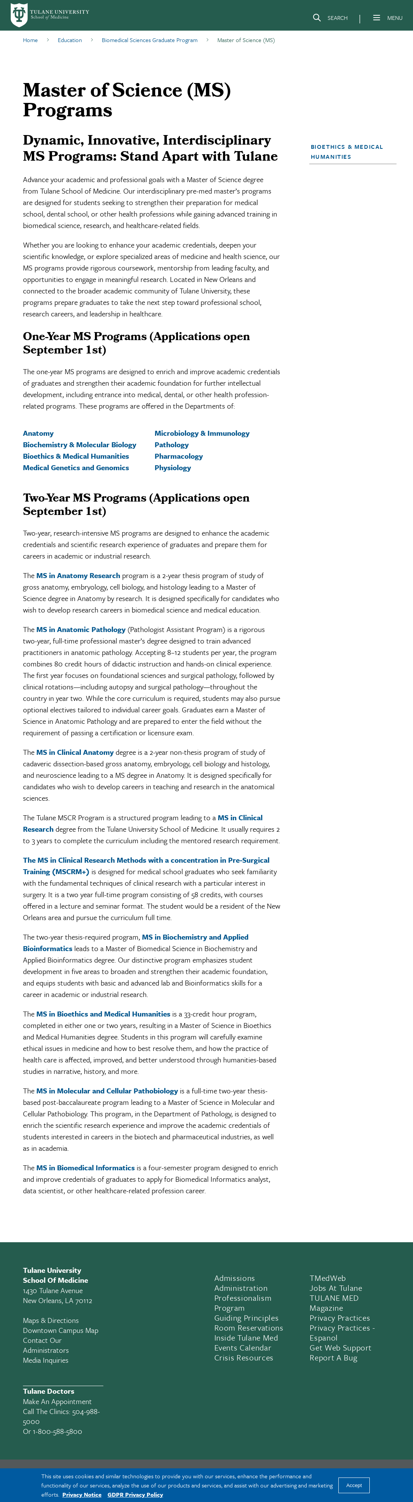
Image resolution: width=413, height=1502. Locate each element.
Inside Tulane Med (246, 1337)
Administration (241, 1287)
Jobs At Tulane (336, 1287)
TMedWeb (328, 1278)
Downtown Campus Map (60, 1330)
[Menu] (376, 17)
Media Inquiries (46, 1360)
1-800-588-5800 (57, 1431)
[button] (349, 151)
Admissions (235, 1278)
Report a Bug (333, 1357)
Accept (354, 1485)
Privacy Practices (340, 1317)
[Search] (330, 19)
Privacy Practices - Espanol (342, 1332)
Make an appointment (57, 1401)
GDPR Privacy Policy (135, 1494)
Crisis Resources (244, 1357)
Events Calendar (243, 1347)
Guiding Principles (246, 1317)
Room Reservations (249, 1327)
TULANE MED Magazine (334, 1302)
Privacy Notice (81, 1494)
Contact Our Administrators (46, 1345)
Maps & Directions (51, 1320)
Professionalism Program (243, 1302)
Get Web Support (341, 1347)
